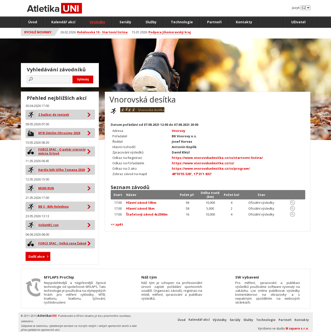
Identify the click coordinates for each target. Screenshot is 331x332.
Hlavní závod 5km (140, 208)
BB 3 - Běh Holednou (53, 206)
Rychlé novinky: (38, 32)
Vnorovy (178, 130)
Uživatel (298, 22)
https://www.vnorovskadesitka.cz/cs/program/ (211, 168)
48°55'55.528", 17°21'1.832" (192, 174)
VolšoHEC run (48, 225)
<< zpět (117, 224)
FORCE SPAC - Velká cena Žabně (62, 243)
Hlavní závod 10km (141, 202)
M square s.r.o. (297, 328)
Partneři (214, 22)
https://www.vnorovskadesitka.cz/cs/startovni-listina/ (217, 157)
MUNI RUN (46, 188)
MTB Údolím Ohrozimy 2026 (59, 133)
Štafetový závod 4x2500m (147, 214)
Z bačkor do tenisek (53, 115)
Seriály (125, 22)
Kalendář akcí (63, 22)
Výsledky (97, 22)
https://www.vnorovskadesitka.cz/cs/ (203, 163)
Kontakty (244, 22)
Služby (151, 22)
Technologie (182, 22)
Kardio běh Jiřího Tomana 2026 (61, 170)
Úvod (32, 22)
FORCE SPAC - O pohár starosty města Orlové (62, 151)
